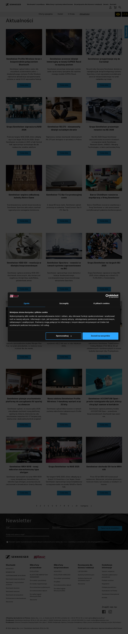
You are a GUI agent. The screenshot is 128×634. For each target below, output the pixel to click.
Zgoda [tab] (26, 303)
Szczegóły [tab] (63, 303)
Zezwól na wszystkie (100, 336)
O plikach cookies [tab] (101, 303)
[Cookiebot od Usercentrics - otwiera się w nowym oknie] (107, 296)
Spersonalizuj (64, 336)
